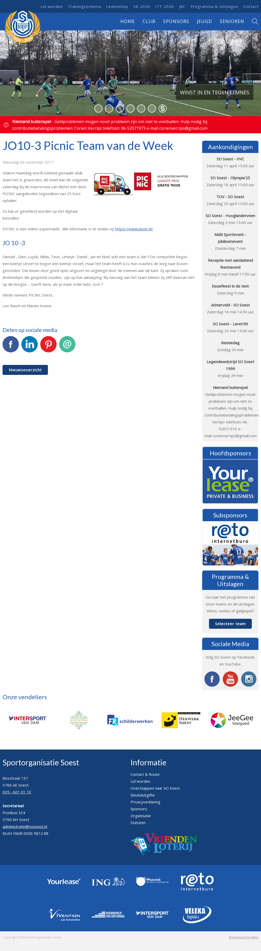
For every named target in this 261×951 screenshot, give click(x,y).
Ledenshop (117, 6)
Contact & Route (145, 774)
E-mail (67, 347)
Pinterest (48, 347)
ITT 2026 (164, 6)
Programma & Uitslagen (214, 6)
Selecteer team (230, 623)
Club (148, 21)
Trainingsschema (84, 6)
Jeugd (204, 21)
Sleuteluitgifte (142, 795)
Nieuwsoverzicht (25, 369)
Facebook (11, 347)
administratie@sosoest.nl (25, 826)
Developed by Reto (243, 937)
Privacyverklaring (145, 801)
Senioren (232, 21)
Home (127, 21)
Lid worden (52, 6)
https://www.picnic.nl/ (134, 228)
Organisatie (140, 815)
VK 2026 (141, 6)
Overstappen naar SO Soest (155, 788)
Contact (250, 6)
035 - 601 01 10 (17, 791)
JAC (182, 6)
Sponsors (176, 21)
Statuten (138, 822)
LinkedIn (29, 347)
